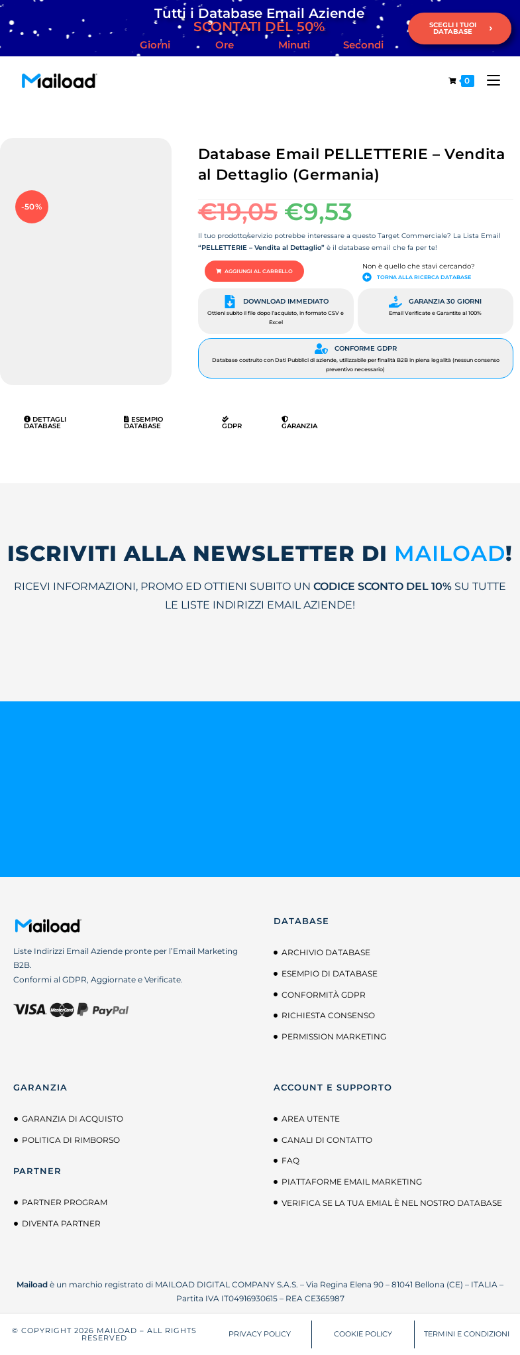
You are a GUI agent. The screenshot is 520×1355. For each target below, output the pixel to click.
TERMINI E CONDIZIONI (466, 1333)
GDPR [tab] (232, 423)
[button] (254, 271)
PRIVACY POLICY (260, 1333)
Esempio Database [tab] (143, 422)
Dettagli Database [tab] (45, 422)
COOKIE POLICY (363, 1333)
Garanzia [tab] (299, 423)
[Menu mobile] (488, 81)
